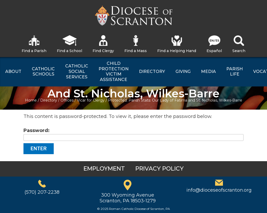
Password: (133, 134)
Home (31, 100)
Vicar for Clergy (91, 100)
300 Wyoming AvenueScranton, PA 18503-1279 (128, 198)
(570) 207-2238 (42, 192)
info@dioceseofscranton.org (219, 190)
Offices (67, 100)
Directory (48, 100)
